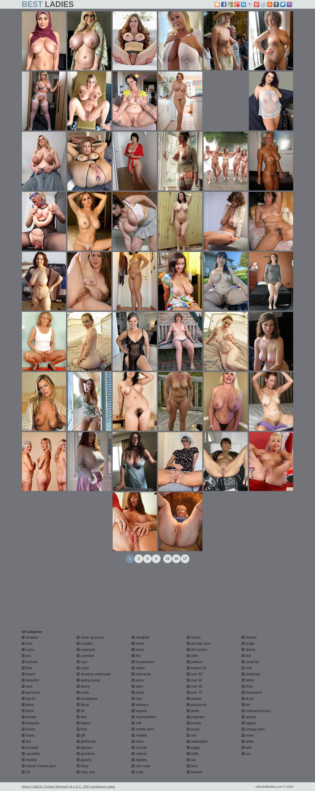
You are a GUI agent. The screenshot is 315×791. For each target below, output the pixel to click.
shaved (194, 772)
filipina (84, 723)
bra (26, 741)
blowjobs (30, 723)
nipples (139, 760)
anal (27, 643)
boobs (28, 729)
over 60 (194, 686)
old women (197, 649)
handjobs (140, 637)
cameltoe (31, 754)
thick (247, 686)
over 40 (194, 674)
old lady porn (199, 643)
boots (28, 735)
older (192, 656)
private (194, 723)
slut (246, 656)
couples (85, 643)
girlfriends (86, 741)
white (248, 741)
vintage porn (253, 729)
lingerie (139, 711)
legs (136, 698)
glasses (85, 747)
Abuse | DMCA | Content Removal (45, 786)
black (28, 711)
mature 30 (196, 668)
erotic (83, 692)
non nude (140, 766)
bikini (28, 705)
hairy (82, 766)
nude (137, 772)
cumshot (85, 656)
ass (26, 656)
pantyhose (197, 705)
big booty (31, 692)
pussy (193, 729)
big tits (29, 698)
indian (138, 668)
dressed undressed (93, 674)
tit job (248, 698)
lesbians (139, 705)
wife (247, 747)
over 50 (194, 680)
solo (247, 668)
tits (246, 705)
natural (138, 754)
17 (185, 559)
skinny (249, 649)
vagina (249, 723)
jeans (137, 680)
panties (194, 698)
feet (81, 717)
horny (137, 649)
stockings (251, 674)
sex (191, 760)
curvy (83, 668)
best (27, 686)
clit (26, 772)
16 (176, 559)
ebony (83, 686)
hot (135, 656)
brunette (30, 747)
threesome (252, 692)
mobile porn (142, 729)
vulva (248, 735)
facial (83, 705)
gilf (81, 735)
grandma (85, 754)
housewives (142, 662)
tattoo (248, 680)
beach (28, 674)
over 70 (194, 692)
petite (193, 711)
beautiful (30, 680)
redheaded (197, 741)
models (139, 735)
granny (84, 760)
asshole (30, 662)
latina (137, 692)
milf (136, 723)
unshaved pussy (256, 711)
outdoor (195, 662)
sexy (192, 766)
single (248, 643)
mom (137, 741)
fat (80, 711)
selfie (193, 754)
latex (137, 686)
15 (168, 559)
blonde (29, 717)
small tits (250, 662)
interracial (141, 674)
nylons (194, 637)
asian (28, 649)
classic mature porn (39, 766)
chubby (29, 760)
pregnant (196, 717)
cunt (82, 662)
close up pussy (90, 637)
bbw (27, 668)
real (191, 735)
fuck (82, 729)
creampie (86, 649)
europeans (87, 698)
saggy (193, 747)
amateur (30, 637)
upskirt (249, 717)
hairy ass (85, 772)
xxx (246, 754)
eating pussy (88, 680)
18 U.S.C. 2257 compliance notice (92, 786)
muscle (139, 747)
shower (249, 637)
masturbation (143, 717)
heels (137, 643)
